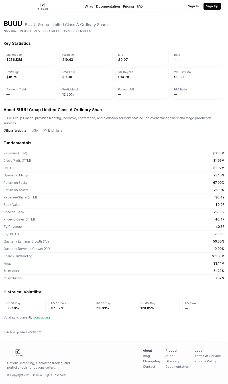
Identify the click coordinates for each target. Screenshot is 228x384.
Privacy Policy (205, 361)
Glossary (172, 361)
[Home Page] (42, 6)
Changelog (151, 361)
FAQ (140, 6)
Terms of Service (208, 356)
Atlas (89, 6)
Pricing (128, 6)
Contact (149, 366)
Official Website (15, 130)
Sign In (193, 6)
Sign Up (212, 6)
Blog (146, 356)
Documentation (108, 6)
